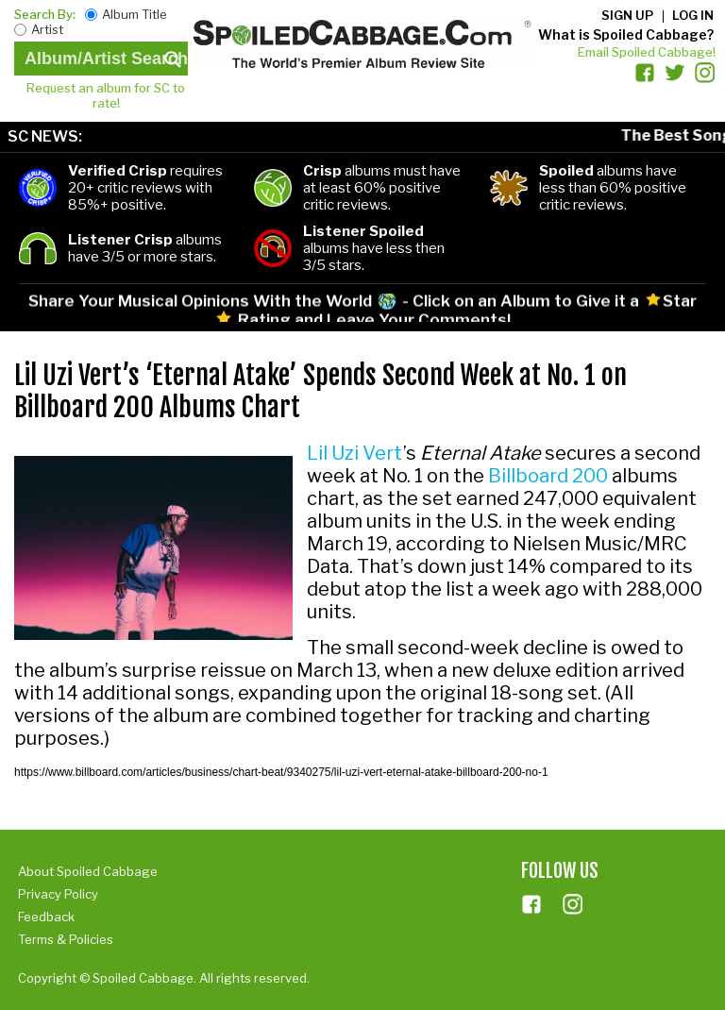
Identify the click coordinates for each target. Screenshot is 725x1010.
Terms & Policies (65, 939)
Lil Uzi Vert (355, 453)
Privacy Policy (58, 893)
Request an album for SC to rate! (105, 95)
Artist (47, 29)
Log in (693, 15)
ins (573, 904)
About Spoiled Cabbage (88, 871)
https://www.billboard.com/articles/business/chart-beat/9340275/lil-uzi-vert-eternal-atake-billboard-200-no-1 (281, 772)
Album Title (134, 14)
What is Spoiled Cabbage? (626, 34)
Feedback (46, 916)
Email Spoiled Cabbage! (647, 51)
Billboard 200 (548, 475)
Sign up (627, 15)
